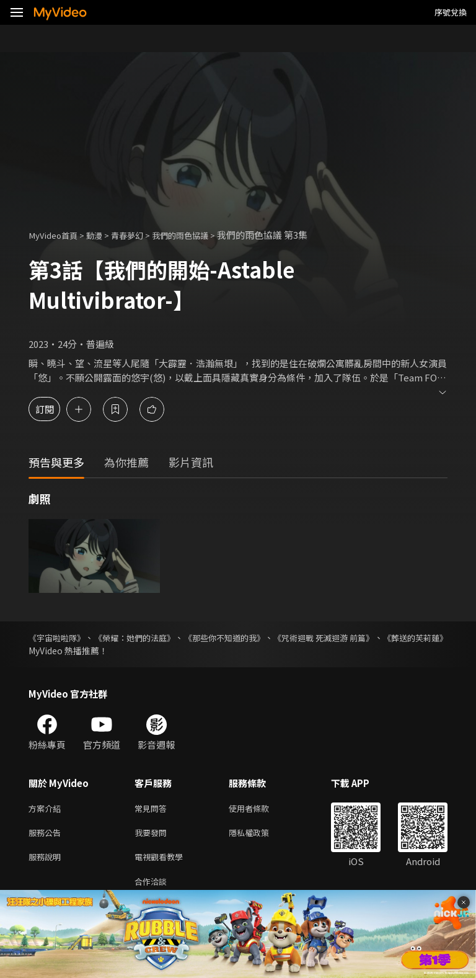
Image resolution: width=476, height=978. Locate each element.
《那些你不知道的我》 (261, 637)
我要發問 (153, 835)
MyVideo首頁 (57, 234)
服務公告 (47, 835)
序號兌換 (450, 12)
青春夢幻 (139, 234)
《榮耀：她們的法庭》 (153, 637)
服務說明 (47, 861)
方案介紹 (47, 809)
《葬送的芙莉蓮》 (63, 650)
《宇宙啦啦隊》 (59, 637)
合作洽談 (153, 887)
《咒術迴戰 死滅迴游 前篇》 (379, 637)
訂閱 (53, 409)
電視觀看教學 (162, 861)
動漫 (103, 234)
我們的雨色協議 (199, 234)
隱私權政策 (259, 835)
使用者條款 (259, 809)
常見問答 (153, 809)
